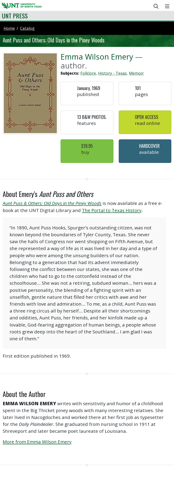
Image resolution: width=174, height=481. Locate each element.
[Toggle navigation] (167, 6)
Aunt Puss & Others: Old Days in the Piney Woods (52, 203)
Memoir (136, 73)
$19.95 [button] (87, 145)
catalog (27, 28)
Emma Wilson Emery (97, 57)
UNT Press (15, 15)
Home (9, 28)
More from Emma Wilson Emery (37, 442)
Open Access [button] (146, 116)
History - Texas (112, 73)
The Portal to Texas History (111, 210)
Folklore (88, 73)
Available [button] (149, 152)
